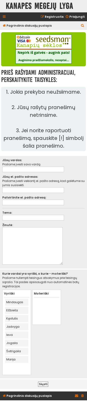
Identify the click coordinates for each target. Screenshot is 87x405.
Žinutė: (7, 225)
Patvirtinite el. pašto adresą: (24, 197)
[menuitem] (75, 17)
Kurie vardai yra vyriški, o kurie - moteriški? (35, 274)
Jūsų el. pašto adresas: (20, 177)
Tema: (7, 213)
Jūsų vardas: (12, 160)
